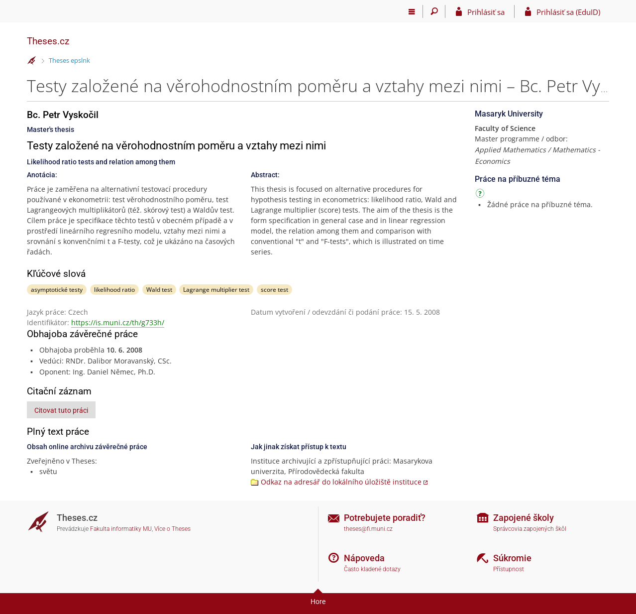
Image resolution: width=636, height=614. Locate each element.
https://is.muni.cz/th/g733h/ (117, 322)
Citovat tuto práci (61, 410)
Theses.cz (48, 41)
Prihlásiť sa (486, 12)
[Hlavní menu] (412, 11)
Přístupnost (508, 569)
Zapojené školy (523, 517)
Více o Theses (172, 528)
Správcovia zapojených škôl (529, 528)
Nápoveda (364, 558)
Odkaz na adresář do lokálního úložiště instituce (341, 482)
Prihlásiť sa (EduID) (568, 12)
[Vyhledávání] (434, 11)
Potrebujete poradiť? (384, 517)
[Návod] (481, 195)
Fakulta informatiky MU (121, 528)
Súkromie (512, 558)
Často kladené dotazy (372, 569)
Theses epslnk (69, 60)
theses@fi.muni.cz (368, 528)
